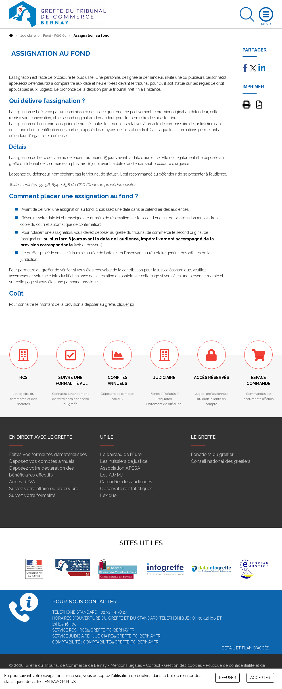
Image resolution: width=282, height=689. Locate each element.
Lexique (108, 495)
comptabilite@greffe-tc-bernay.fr (120, 642)
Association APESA (120, 468)
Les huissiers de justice (123, 461)
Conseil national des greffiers (220, 461)
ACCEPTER (260, 677)
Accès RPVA (22, 481)
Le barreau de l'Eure (120, 454)
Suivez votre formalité (32, 495)
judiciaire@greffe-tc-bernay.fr (126, 636)
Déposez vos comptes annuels (41, 461)
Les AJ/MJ (111, 475)
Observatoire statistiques (126, 488)
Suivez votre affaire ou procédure (43, 488)
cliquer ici (125, 304)
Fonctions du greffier (212, 454)
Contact (153, 665)
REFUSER (227, 677)
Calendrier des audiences (126, 481)
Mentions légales (126, 665)
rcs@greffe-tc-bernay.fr (107, 630)
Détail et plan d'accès (245, 648)
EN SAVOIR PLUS (60, 681)
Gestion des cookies (183, 665)
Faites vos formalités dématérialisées (48, 454)
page (155, 276)
